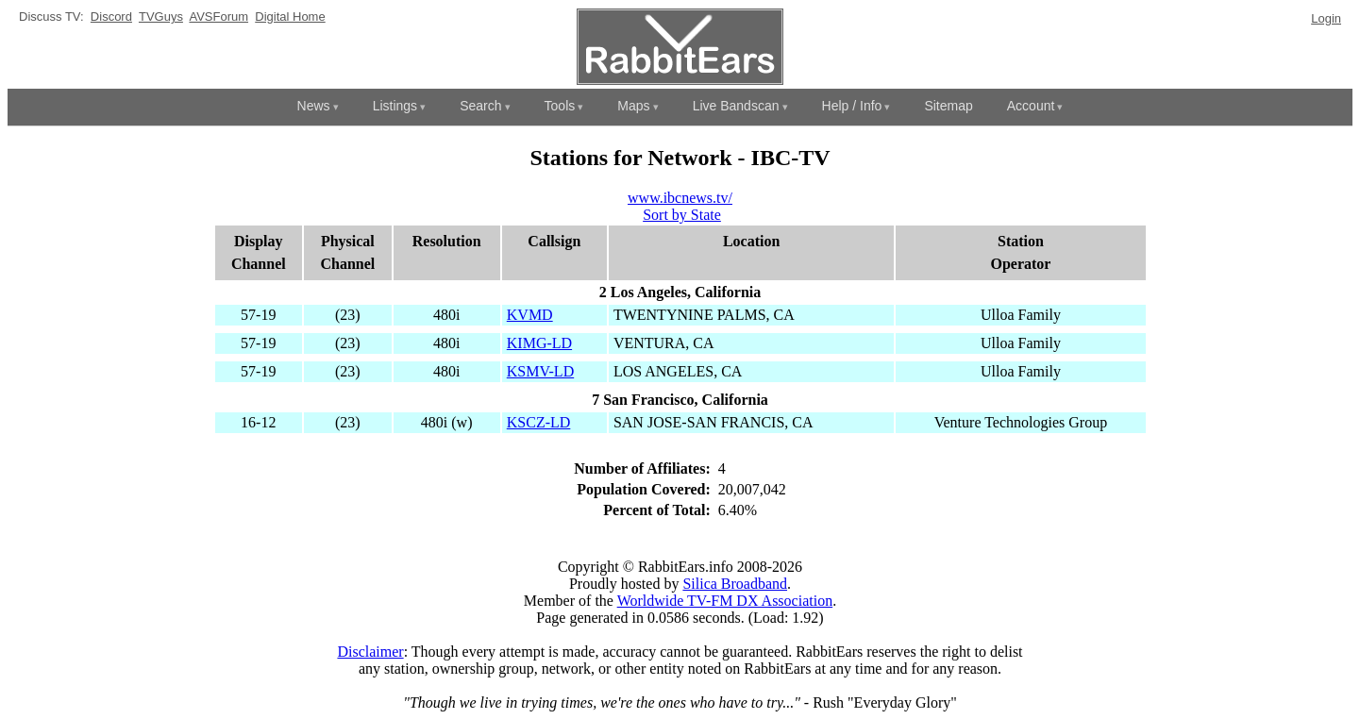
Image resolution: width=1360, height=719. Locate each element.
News (313, 105)
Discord (111, 16)
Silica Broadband (734, 584)
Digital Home (290, 16)
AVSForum (218, 16)
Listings (395, 105)
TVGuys (161, 16)
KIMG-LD (539, 343)
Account (1031, 105)
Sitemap (948, 105)
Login (1326, 18)
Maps (633, 105)
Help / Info (852, 105)
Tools (560, 105)
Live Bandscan (736, 105)
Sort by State (682, 215)
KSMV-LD (540, 371)
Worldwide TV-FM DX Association (725, 601)
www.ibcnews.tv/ (680, 198)
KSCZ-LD (539, 422)
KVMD (530, 315)
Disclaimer (370, 652)
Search (480, 105)
